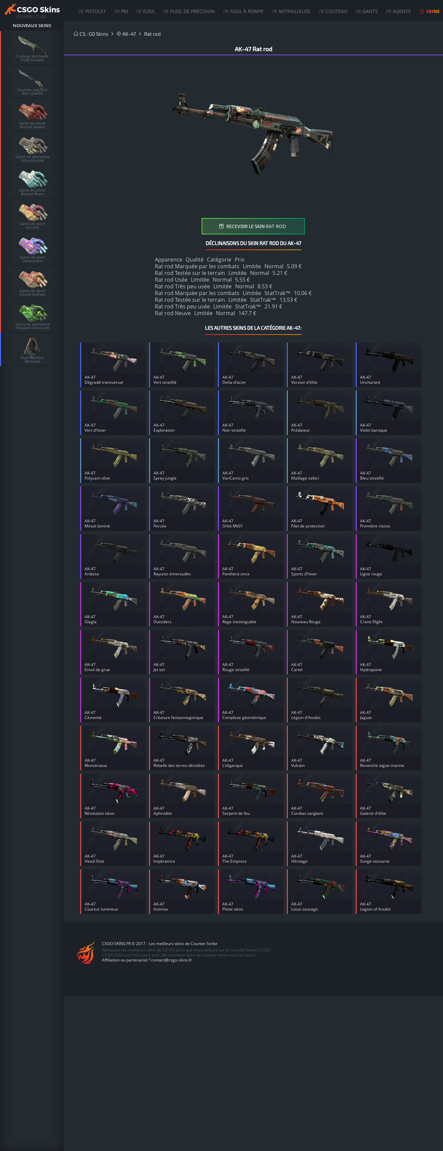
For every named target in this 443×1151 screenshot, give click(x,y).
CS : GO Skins (91, 34)
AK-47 (126, 34)
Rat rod (152, 34)
